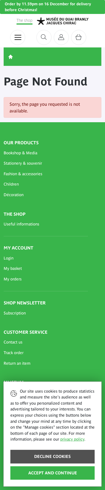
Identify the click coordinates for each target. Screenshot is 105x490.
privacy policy (72, 439)
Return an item (17, 363)
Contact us (13, 342)
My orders (13, 279)
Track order (14, 352)
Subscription (15, 313)
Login (8, 258)
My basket (13, 268)
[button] (46, 153)
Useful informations (21, 224)
